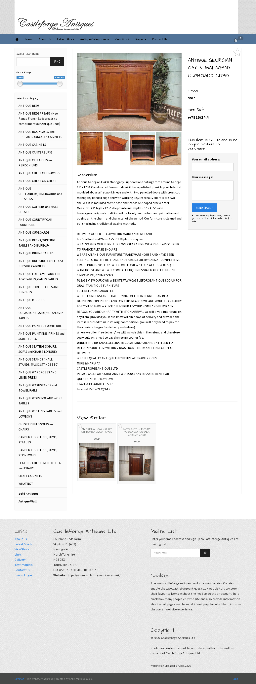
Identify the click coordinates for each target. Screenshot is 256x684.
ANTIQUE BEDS (29, 106)
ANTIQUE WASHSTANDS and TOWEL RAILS (38, 387)
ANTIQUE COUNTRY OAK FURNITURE (35, 222)
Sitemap (19, 679)
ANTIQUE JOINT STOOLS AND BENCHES (39, 289)
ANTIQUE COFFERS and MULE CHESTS (39, 209)
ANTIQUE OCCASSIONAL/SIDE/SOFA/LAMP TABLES (41, 313)
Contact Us (159, 39)
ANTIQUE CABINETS (32, 145)
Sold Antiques (28, 494)
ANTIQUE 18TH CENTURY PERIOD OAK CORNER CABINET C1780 (136, 432)
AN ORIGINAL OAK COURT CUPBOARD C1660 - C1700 (96, 430)
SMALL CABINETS (30, 476)
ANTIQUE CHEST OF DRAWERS (39, 173)
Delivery (20, 560)
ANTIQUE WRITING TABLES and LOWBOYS (40, 413)
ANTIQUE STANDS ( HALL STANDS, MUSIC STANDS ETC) (38, 361)
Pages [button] (140, 39)
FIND (57, 61)
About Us (45, 39)
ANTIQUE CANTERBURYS (36, 152)
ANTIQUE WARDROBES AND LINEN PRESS (38, 374)
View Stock (122, 39)
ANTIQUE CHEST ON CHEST (37, 181)
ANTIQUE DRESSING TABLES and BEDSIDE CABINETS (41, 263)
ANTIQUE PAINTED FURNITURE (40, 326)
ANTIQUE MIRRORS (32, 300)
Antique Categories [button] (94, 39)
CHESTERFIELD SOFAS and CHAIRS (36, 426)
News (29, 39)
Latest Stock (65, 39)
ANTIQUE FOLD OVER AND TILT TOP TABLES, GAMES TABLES (40, 276)
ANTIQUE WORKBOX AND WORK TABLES (41, 400)
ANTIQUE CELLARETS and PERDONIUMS (36, 162)
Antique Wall (28, 501)
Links (18, 554)
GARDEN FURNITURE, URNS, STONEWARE (38, 452)
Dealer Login (23, 575)
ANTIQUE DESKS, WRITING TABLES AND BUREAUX (37, 242)
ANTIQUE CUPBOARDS (34, 232)
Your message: (202, 177)
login (235, 678)
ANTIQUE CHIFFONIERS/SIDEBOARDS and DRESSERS (40, 194)
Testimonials (24, 565)
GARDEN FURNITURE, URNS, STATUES (38, 439)
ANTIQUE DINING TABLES (36, 253)
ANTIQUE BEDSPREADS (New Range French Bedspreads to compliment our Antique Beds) (39, 118)
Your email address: (206, 159)
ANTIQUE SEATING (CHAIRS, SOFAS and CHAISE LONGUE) (38, 349)
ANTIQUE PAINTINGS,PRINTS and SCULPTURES (41, 336)
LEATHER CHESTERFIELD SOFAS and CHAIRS (40, 465)
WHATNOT (26, 484)
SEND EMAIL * (204, 208)
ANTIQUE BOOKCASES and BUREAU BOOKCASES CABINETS (40, 134)
